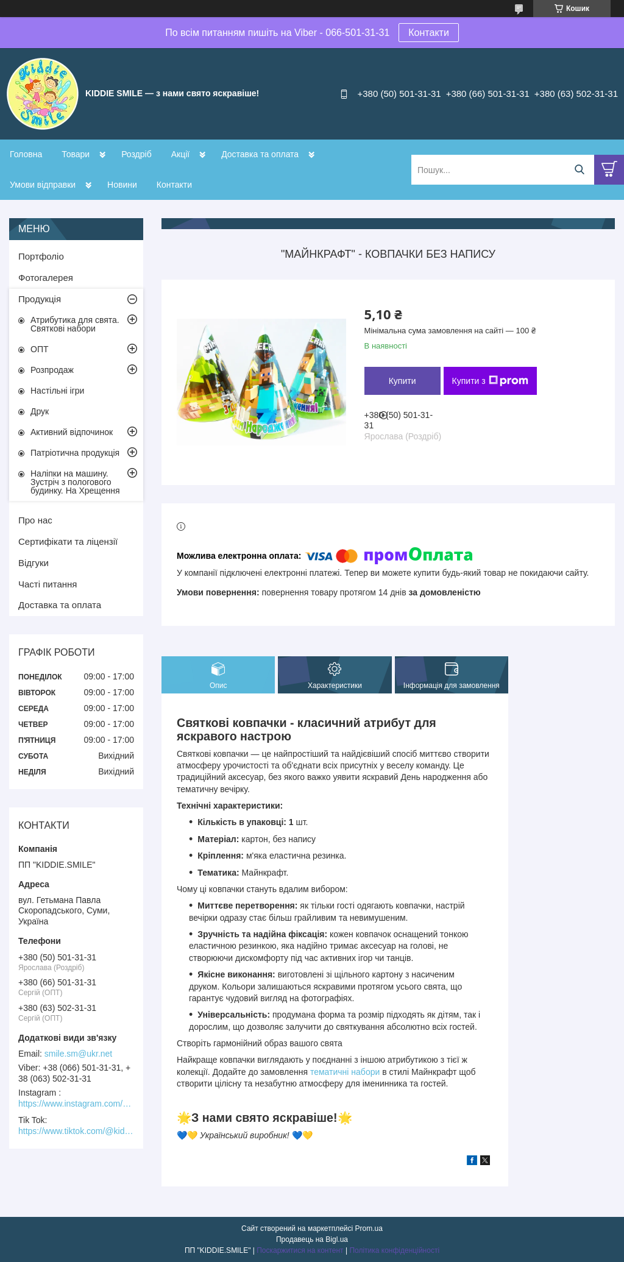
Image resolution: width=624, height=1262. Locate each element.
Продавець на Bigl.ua (312, 1239)
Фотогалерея (45, 277)
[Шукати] (579, 170)
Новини (122, 185)
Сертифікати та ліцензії (68, 541)
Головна (26, 154)
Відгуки (33, 563)
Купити (402, 381)
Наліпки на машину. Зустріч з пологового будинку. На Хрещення (75, 482)
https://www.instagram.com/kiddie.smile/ (76, 1103)
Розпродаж (52, 370)
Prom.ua (369, 1228)
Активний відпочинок (71, 432)
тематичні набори (346, 1072)
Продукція (39, 299)
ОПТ (39, 349)
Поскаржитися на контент (300, 1250)
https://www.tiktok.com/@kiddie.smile (76, 1131)
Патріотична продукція (74, 453)
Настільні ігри (57, 390)
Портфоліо (41, 256)
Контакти (428, 32)
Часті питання (47, 584)
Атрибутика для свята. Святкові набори (74, 324)
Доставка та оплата (260, 154)
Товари (76, 154)
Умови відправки (43, 185)
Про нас (35, 520)
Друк (39, 411)
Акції (180, 154)
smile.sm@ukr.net (78, 1053)
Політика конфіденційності (394, 1250)
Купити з (490, 380)
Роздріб (136, 154)
